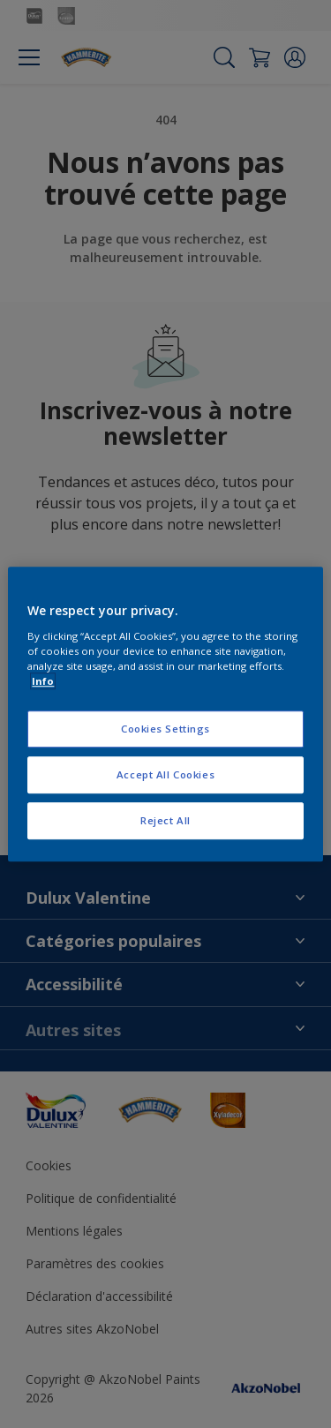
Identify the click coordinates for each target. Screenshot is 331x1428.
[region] (165, 714)
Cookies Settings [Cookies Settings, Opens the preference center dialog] (165, 728)
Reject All (165, 820)
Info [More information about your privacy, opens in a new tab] (43, 681)
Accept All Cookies (165, 774)
